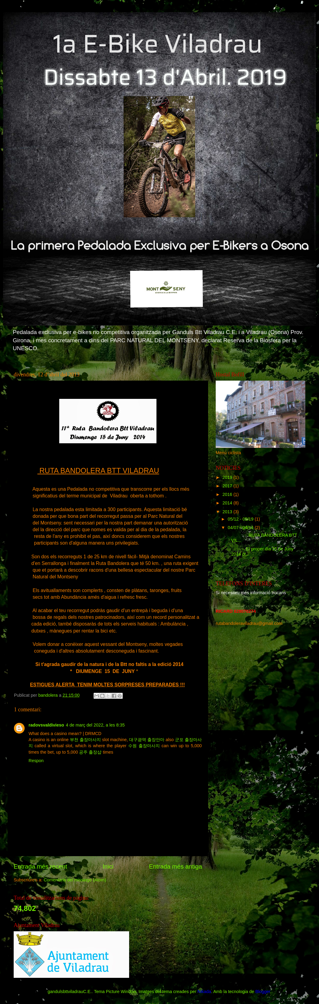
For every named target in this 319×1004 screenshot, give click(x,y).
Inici (108, 866)
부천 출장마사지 (85, 739)
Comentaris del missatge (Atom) (75, 879)
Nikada (204, 991)
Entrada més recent (40, 866)
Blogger (262, 991)
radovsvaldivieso (46, 725)
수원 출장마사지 (144, 745)
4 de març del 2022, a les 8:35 (95, 725)
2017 (227, 485)
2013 (227, 511)
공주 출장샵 (90, 752)
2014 (227, 502)
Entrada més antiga (175, 866)
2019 (227, 477)
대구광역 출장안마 (146, 739)
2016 (227, 494)
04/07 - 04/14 (241, 527)
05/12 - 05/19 (241, 519)
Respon (36, 760)
